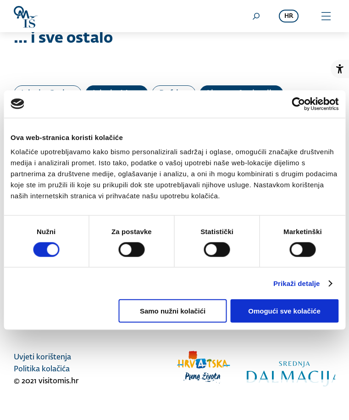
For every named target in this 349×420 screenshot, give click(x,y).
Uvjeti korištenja (42, 357)
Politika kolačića (42, 369)
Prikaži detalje (296, 283)
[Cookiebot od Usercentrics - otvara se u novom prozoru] (298, 104)
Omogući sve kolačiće (284, 311)
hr (288, 16)
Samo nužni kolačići (172, 311)
